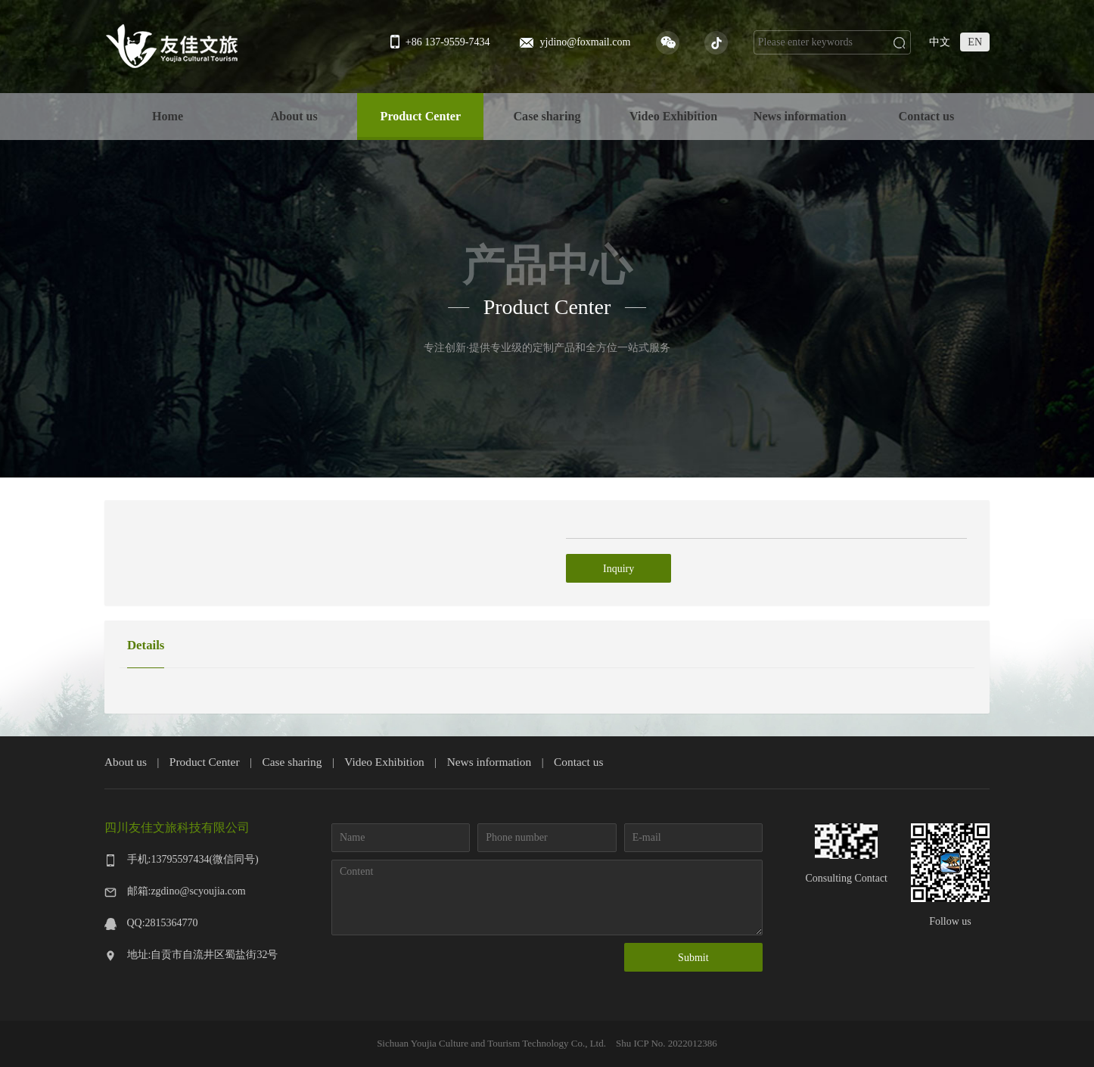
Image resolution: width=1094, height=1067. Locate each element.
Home (167, 116)
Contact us (927, 116)
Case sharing (547, 116)
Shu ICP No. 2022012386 (665, 1043)
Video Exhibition (673, 116)
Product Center (421, 116)
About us (294, 116)
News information (800, 116)
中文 (939, 42)
